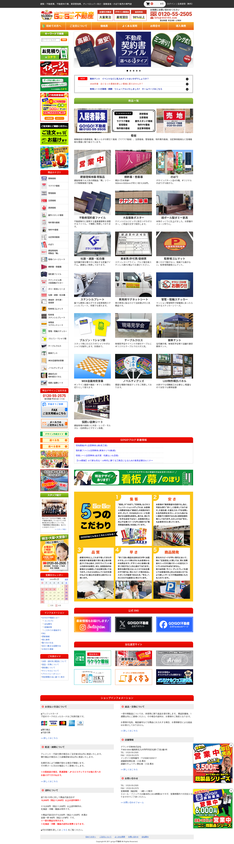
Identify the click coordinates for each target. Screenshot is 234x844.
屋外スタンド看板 (55, 215)
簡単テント (53, 353)
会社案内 (48, 624)
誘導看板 (52, 208)
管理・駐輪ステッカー (57, 331)
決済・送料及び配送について (54, 661)
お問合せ (155, 25)
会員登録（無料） (185, 4)
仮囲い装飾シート (55, 383)
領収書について (48, 668)
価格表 (104, 25)
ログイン (171, 4)
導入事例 (181, 25)
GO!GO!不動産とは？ (51, 618)
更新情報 (45, 637)
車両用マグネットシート (55, 323)
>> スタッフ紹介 (60, 529)
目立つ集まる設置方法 (51, 646)
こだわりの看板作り (52, 630)
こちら (64, 830)
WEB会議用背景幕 (56, 360)
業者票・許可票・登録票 (55, 301)
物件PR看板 (53, 230)
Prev (78, 49)
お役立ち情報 (47, 649)
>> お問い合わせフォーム (132, 802)
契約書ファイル (54, 274)
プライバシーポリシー (51, 674)
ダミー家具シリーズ (56, 289)
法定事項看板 (54, 237)
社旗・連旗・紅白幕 (56, 295)
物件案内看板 (54, 222)
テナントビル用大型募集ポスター (55, 281)
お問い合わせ (133, 837)
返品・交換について (50, 664)
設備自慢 (48, 627)
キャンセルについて (50, 671)
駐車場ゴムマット (55, 309)
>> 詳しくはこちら (49, 738)
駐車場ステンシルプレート (56, 316)
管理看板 (52, 193)
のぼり (51, 244)
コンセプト (49, 621)
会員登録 (49, 118)
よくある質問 (129, 25)
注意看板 (52, 200)
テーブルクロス (54, 346)
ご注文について (78, 25)
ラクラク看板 (54, 186)
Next (188, 49)
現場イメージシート (56, 259)
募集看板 (52, 178)
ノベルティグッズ (55, 368)
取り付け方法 (47, 643)
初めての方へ (53, 25)
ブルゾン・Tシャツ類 (57, 338)
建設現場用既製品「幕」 (54, 252)
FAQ (43, 633)
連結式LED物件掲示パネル (54, 375)
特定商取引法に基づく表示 (53, 677)
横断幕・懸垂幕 (54, 267)
